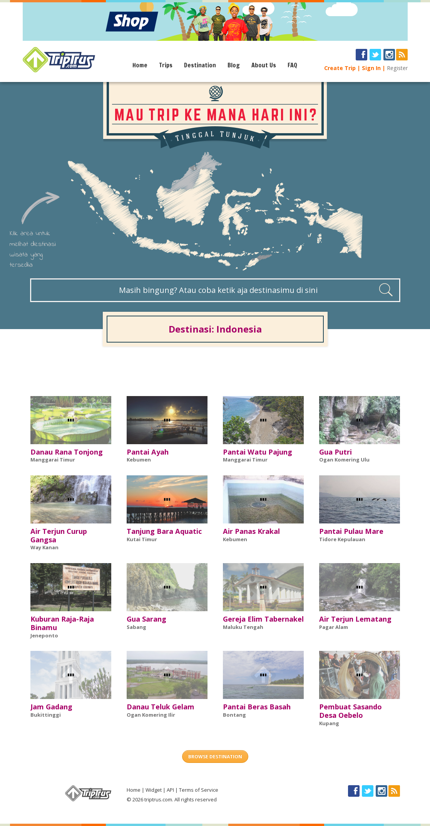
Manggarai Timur (52, 459)
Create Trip (340, 68)
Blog (234, 65)
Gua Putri (335, 451)
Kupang (329, 723)
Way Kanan (44, 547)
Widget (154, 789)
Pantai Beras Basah (257, 706)
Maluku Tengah (243, 627)
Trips (165, 65)
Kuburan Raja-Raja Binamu (62, 623)
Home (139, 65)
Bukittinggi (45, 714)
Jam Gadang (51, 706)
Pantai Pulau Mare (351, 531)
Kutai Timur (142, 539)
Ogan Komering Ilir (151, 714)
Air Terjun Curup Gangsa (58, 535)
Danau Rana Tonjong (66, 451)
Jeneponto (44, 635)
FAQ (292, 65)
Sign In (371, 68)
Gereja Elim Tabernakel (263, 619)
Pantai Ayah (148, 451)
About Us (263, 65)
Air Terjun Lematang (355, 619)
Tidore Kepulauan (342, 539)
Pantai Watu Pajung (257, 451)
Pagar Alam (333, 627)
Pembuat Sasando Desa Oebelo (350, 711)
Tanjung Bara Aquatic (164, 531)
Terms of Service (198, 789)
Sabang (136, 627)
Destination (200, 65)
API (170, 789)
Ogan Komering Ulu (344, 459)
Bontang (234, 714)
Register (397, 68)
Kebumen (139, 459)
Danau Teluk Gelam (160, 706)
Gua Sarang (146, 619)
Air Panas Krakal (251, 531)
